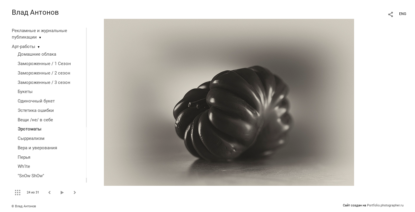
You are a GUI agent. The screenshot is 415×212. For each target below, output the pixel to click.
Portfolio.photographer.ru (385, 205)
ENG (402, 14)
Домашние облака (37, 54)
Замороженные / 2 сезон (44, 73)
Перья (24, 157)
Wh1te (24, 166)
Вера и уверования (37, 147)
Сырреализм (31, 138)
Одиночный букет (36, 101)
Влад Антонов (35, 12)
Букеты (25, 91)
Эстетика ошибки (36, 110)
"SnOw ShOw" (31, 175)
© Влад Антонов (23, 206)
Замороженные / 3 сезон (44, 82)
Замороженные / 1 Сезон (44, 63)
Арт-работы (23, 46)
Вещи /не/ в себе (35, 119)
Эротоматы (30, 129)
